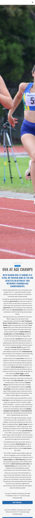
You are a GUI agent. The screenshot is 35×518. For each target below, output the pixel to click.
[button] (32, 2)
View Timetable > (17, 502)
